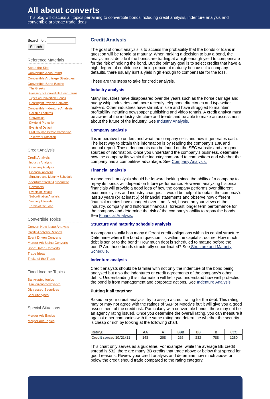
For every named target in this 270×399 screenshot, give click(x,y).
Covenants (36, 187)
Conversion (36, 117)
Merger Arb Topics (41, 321)
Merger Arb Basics (41, 315)
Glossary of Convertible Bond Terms (53, 93)
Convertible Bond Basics (46, 83)
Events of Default (40, 127)
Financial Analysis (41, 172)
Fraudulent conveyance (44, 284)
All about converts (64, 10)
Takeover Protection (42, 137)
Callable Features (41, 113)
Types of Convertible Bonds (47, 98)
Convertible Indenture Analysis (50, 108)
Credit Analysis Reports (45, 232)
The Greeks (37, 88)
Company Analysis (41, 167)
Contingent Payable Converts (48, 103)
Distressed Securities (43, 289)
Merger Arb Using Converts (48, 242)
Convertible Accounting (45, 73)
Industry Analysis (40, 162)
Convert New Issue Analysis (48, 226)
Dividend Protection (42, 122)
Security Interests (40, 201)
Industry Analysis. (173, 121)
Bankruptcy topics (41, 279)
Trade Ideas (37, 253)
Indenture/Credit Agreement (48, 182)
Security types (38, 295)
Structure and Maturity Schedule (50, 176)
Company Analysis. (189, 161)
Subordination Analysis (44, 196)
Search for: (37, 40)
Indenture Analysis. (214, 282)
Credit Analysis (39, 157)
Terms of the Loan (41, 206)
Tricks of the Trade (41, 258)
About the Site (38, 67)
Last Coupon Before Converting (50, 132)
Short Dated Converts (44, 248)
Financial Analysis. (116, 215)
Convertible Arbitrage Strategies (51, 78)
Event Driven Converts (44, 237)
